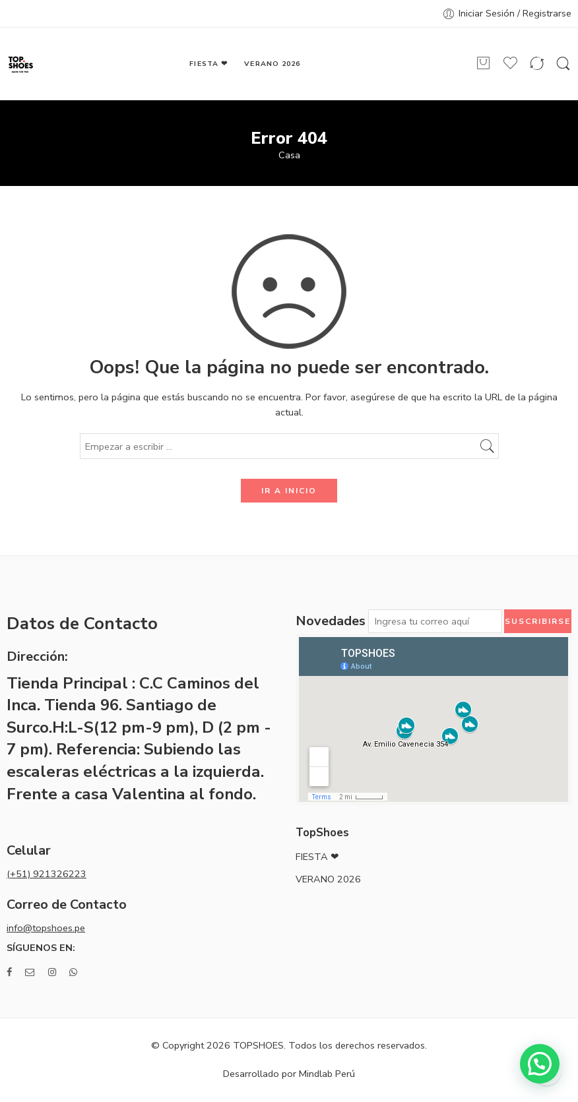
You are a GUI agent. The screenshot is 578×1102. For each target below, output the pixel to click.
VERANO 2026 (272, 64)
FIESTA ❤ (208, 64)
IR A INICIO (289, 490)
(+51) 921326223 (46, 873)
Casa (289, 155)
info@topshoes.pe (46, 927)
